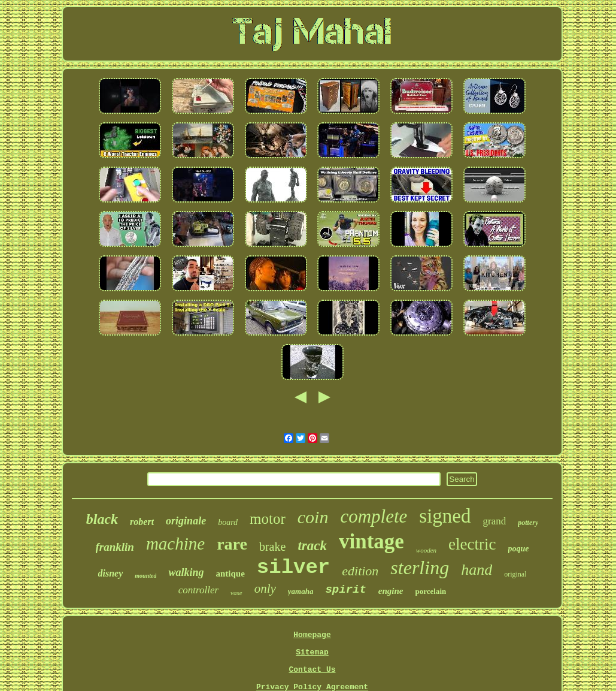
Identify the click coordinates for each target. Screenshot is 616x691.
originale (186, 521)
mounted (145, 575)
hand (476, 569)
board (228, 522)
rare (232, 544)
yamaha (301, 591)
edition (360, 570)
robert (142, 522)
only (265, 588)
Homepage (311, 634)
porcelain (431, 591)
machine (175, 543)
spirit (345, 589)
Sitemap (312, 652)
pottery (528, 522)
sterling (419, 567)
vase (236, 592)
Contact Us (312, 669)
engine (390, 591)
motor (268, 519)
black (102, 519)
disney (110, 573)
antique (230, 573)
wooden (426, 550)
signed (445, 516)
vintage (371, 541)
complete (373, 516)
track (312, 545)
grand (494, 521)
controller (198, 590)
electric (472, 544)
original (515, 574)
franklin (115, 547)
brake (272, 546)
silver (293, 567)
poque (518, 548)
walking (186, 572)
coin (313, 517)
